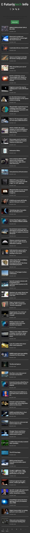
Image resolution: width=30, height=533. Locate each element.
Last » (7, 531)
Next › (3, 531)
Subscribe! (15, 22)
